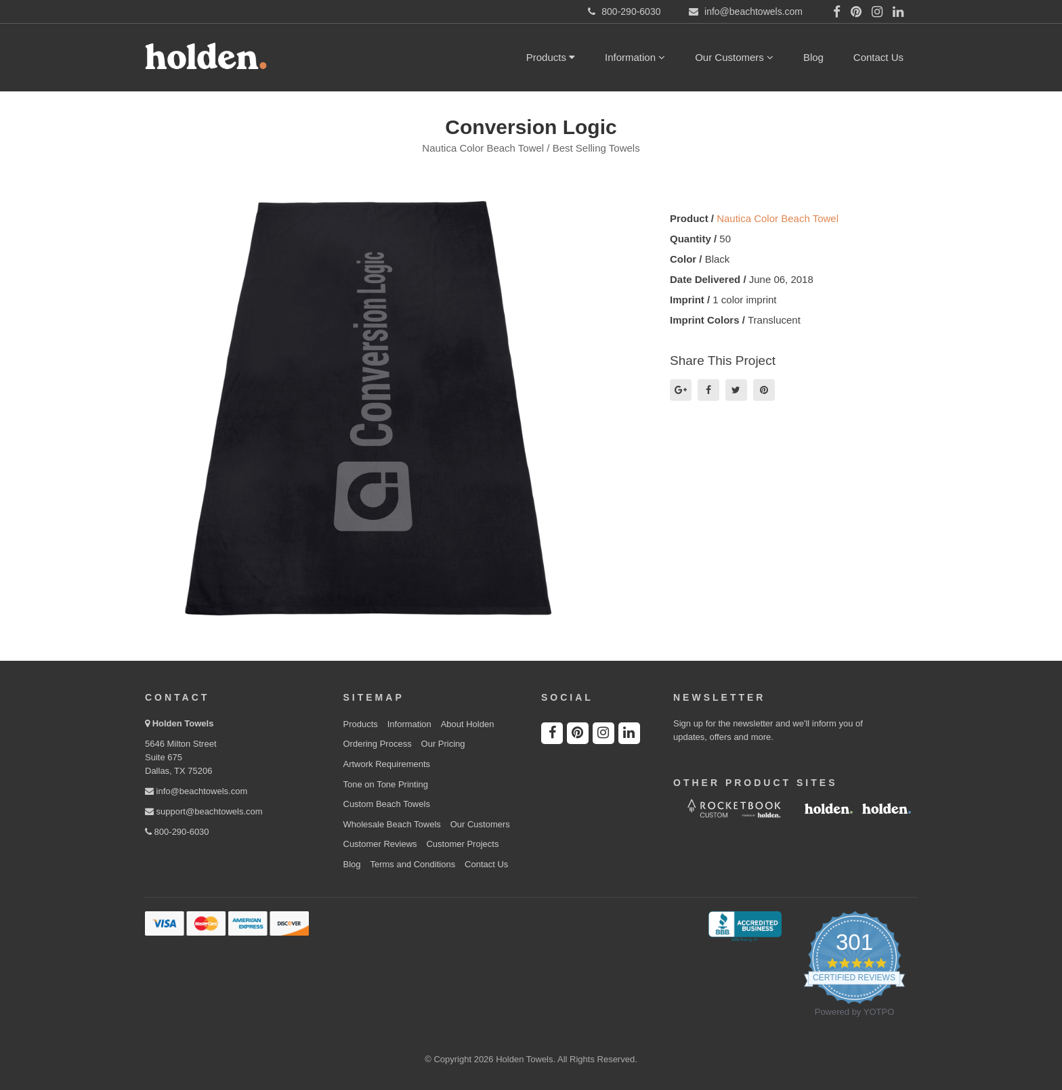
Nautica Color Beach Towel (777, 218)
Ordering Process (377, 744)
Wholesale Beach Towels (392, 824)
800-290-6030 (177, 832)
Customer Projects (462, 844)
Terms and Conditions (412, 864)
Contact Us (878, 57)
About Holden (467, 724)
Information (635, 57)
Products (550, 57)
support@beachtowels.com (204, 811)
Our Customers (734, 57)
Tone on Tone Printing (386, 784)
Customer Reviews (380, 844)
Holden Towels (183, 723)
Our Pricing (443, 744)
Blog (813, 57)
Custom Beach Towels (386, 804)
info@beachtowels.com (196, 791)
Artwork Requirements (387, 764)
